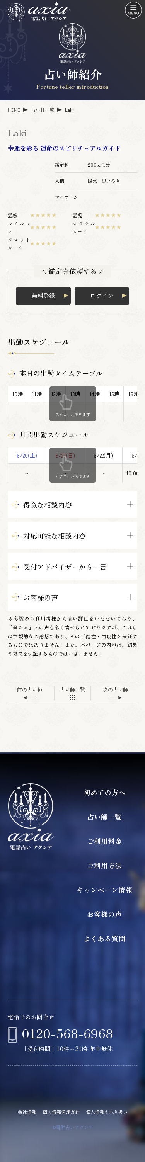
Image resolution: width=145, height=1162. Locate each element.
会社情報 (27, 1111)
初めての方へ (104, 792)
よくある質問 (104, 938)
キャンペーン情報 (104, 890)
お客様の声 (104, 914)
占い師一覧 (42, 109)
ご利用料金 (104, 841)
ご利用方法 (104, 865)
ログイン (101, 295)
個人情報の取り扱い (107, 1111)
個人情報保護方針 (61, 1111)
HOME (14, 109)
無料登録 (43, 295)
